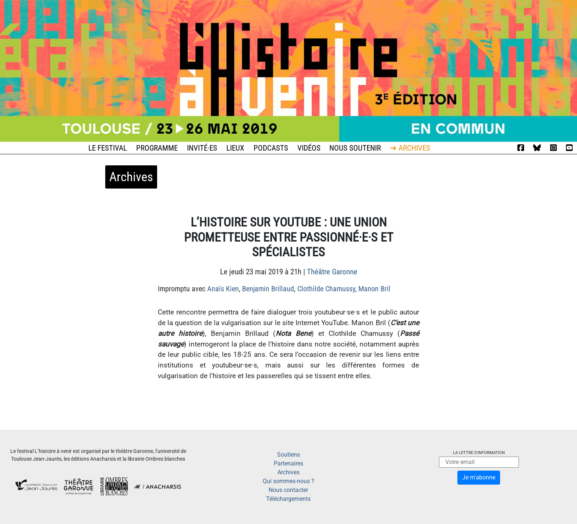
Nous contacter (288, 489)
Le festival (107, 148)
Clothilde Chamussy (326, 288)
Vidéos (309, 148)
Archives (288, 472)
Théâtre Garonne (332, 271)
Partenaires (288, 463)
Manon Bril (374, 288)
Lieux (235, 148)
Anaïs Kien (223, 288)
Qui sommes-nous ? (288, 481)
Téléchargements (288, 498)
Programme (157, 148)
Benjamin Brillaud (268, 288)
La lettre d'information (479, 452)
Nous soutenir (355, 148)
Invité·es (202, 148)
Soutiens (288, 454)
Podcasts (271, 148)
